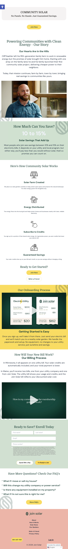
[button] (2, 7)
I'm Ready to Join (43, 463)
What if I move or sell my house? (20, 481)
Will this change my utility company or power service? (31, 485)
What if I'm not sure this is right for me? (24, 494)
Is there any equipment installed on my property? (29, 489)
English (51, 547)
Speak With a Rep (24, 463)
